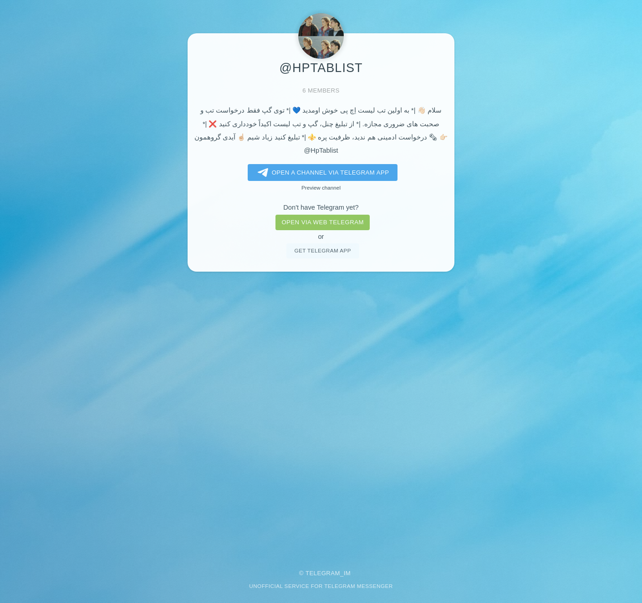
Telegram (323, 573)
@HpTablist (321, 150)
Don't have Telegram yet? (320, 207)
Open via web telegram (322, 222)
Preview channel (321, 188)
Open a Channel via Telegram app (321, 172)
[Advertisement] (321, 414)
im (347, 573)
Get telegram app (322, 250)
